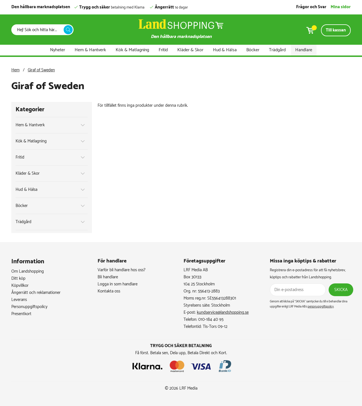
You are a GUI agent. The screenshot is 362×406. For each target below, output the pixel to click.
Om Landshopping (27, 271)
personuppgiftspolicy (321, 306)
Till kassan (336, 30)
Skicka (341, 289)
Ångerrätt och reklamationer (36, 292)
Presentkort (21, 313)
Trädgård (277, 50)
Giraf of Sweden (41, 70)
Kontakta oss (109, 291)
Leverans (19, 299)
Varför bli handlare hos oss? (121, 269)
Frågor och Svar (311, 6)
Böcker (252, 50)
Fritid (163, 50)
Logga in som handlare (117, 284)
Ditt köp (18, 278)
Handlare (303, 50)
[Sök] (39, 30)
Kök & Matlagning (132, 50)
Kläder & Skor (190, 50)
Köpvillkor (20, 285)
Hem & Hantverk (90, 50)
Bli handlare (108, 277)
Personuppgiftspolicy (29, 306)
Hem (15, 70)
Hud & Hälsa (225, 50)
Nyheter (57, 50)
